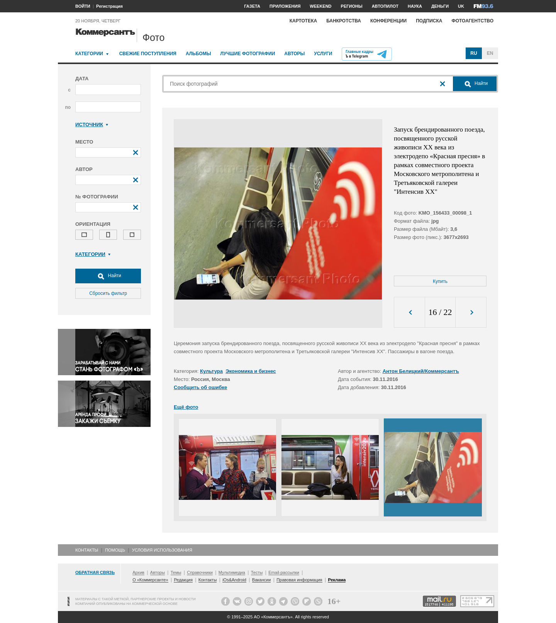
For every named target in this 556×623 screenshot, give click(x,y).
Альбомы (198, 53)
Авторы (294, 53)
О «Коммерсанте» (150, 579)
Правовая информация (299, 579)
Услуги (323, 53)
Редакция (183, 579)
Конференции (388, 21)
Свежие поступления (147, 53)
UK (461, 6)
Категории (89, 53)
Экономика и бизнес (250, 371)
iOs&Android (234, 579)
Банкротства (343, 21)
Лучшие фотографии (247, 53)
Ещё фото (186, 407)
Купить (440, 281)
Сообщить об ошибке (200, 387)
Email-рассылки (283, 572)
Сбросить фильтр (108, 293)
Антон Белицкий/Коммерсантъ (421, 371)
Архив (138, 572)
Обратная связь (95, 572)
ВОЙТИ (82, 6)
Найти (108, 276)
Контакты (86, 550)
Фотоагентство (472, 21)
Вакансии (261, 579)
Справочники (200, 572)
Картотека (303, 21)
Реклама (337, 579)
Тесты (257, 572)
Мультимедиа (232, 572)
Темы (176, 572)
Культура (211, 371)
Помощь (115, 550)
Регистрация (109, 6)
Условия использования (162, 550)
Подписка (429, 21)
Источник (91, 124)
